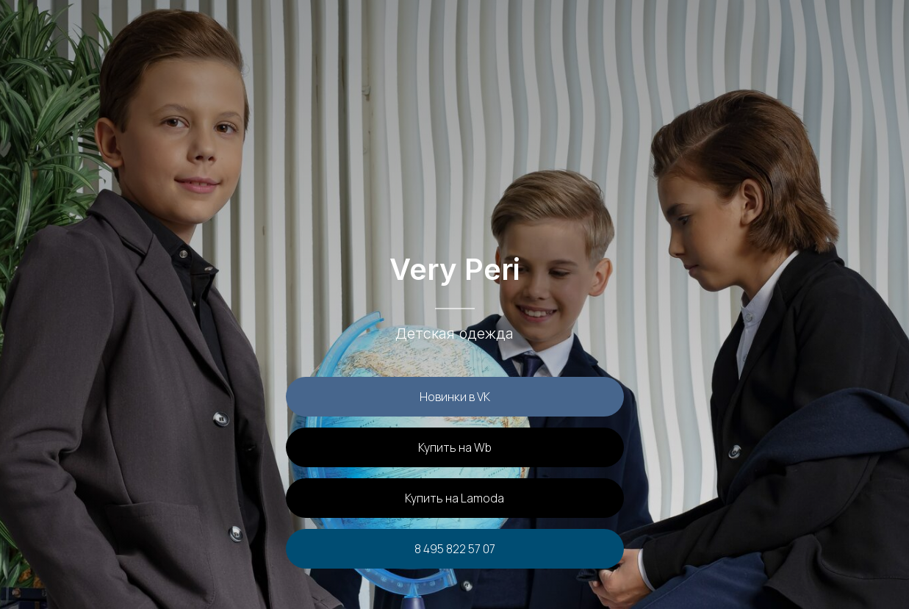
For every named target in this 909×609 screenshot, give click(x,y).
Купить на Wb (455, 447)
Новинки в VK (455, 397)
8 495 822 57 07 (454, 549)
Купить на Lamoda (454, 498)
